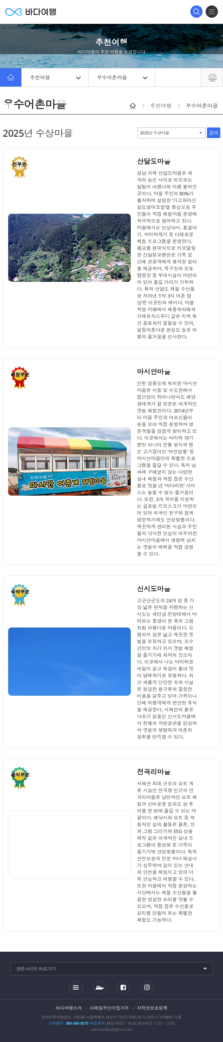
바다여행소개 (69, 1008)
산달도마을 (154, 161)
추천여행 (55, 77)
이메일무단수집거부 (109, 1008)
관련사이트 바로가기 (36, 969)
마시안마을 (154, 371)
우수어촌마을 (122, 77)
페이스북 (123, 987)
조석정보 (76, 987)
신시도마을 (154, 588)
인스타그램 (147, 987)
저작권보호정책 (152, 1008)
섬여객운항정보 (99, 987)
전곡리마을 (154, 771)
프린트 (212, 77)
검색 (196, 11)
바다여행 (30, 12)
